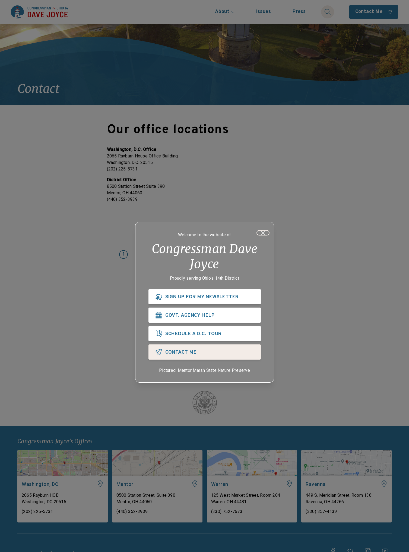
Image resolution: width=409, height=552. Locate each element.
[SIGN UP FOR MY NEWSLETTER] (204, 296)
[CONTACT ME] (204, 352)
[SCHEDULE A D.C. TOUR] (204, 333)
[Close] (263, 233)
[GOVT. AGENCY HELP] (204, 315)
